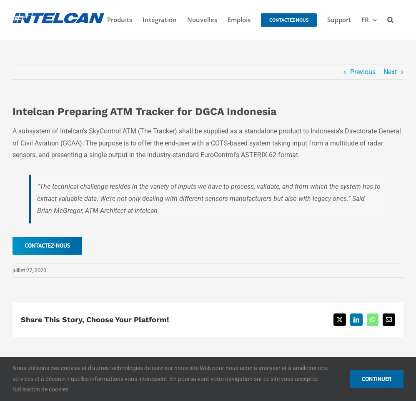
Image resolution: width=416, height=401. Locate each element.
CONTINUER (376, 379)
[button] (390, 20)
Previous (363, 72)
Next (390, 72)
